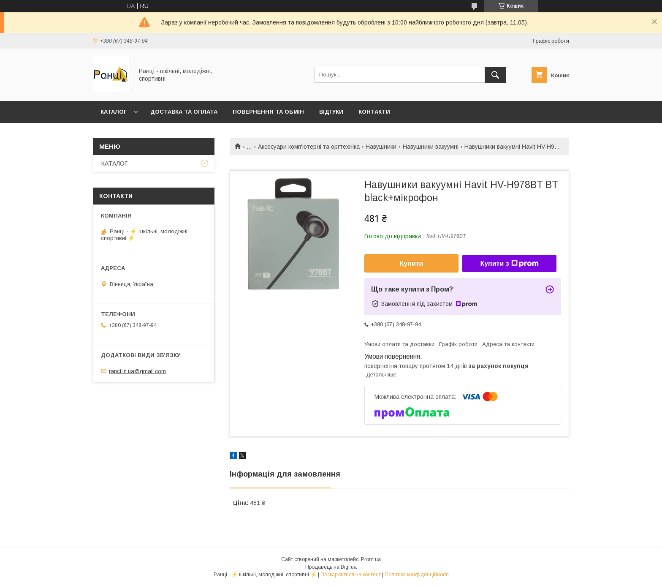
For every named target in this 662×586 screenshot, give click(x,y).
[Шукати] (495, 75)
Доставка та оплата (183, 112)
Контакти (374, 112)
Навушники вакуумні (431, 146)
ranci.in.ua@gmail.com (137, 371)
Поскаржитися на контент (350, 575)
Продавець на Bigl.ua (331, 567)
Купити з (509, 263)
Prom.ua (371, 559)
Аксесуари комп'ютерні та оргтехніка (309, 146)
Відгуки (331, 112)
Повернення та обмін (268, 112)
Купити (411, 263)
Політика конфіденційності (417, 575)
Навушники (381, 146)
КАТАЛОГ (113, 112)
